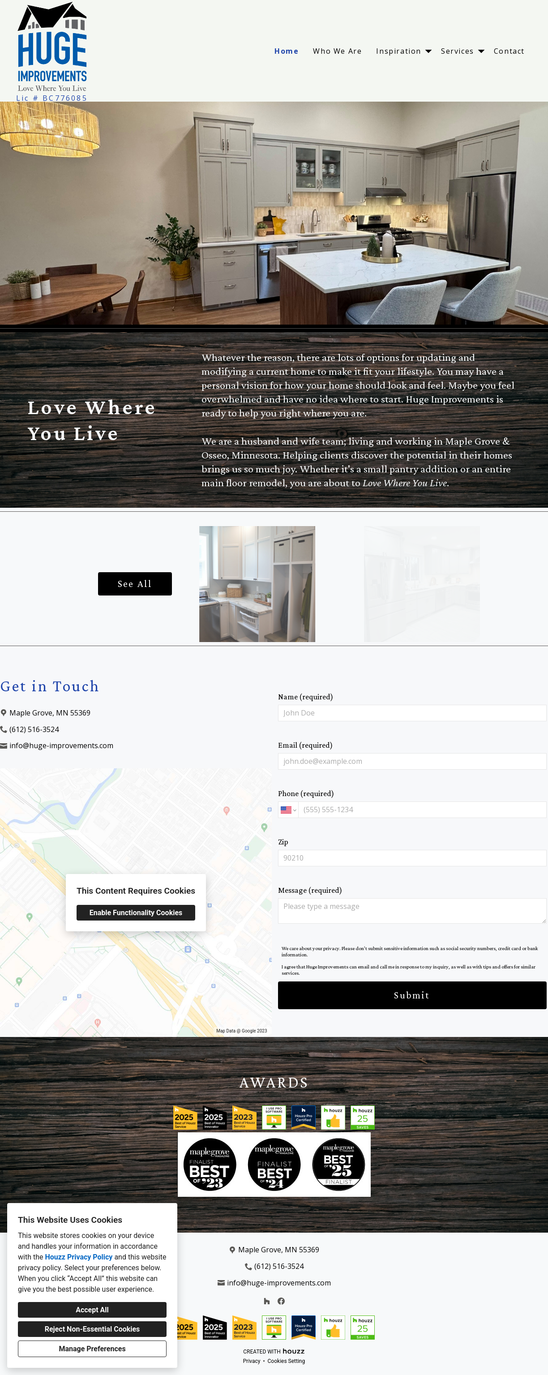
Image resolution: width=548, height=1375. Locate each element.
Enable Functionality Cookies (136, 912)
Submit (412, 995)
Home (286, 51)
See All (135, 583)
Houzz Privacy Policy (78, 1257)
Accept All (92, 1310)
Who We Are (337, 51)
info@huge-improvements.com (61, 745)
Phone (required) (412, 803)
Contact (509, 51)
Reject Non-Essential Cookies (92, 1329)
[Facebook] (281, 1301)
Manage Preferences (92, 1349)
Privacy (252, 1361)
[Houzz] (267, 1301)
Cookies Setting (286, 1361)
